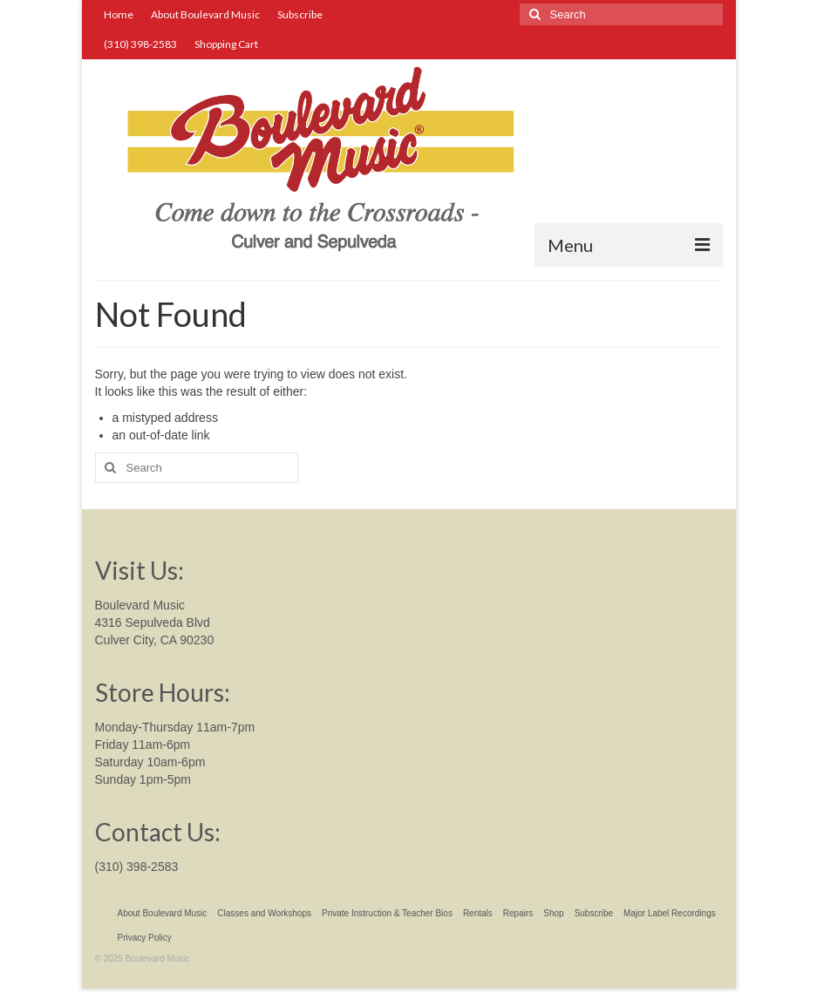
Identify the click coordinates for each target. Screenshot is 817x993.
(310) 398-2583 (137, 867)
